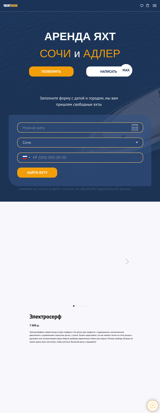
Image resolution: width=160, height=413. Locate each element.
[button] (141, 5)
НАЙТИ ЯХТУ (37, 172)
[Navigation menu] (155, 5)
